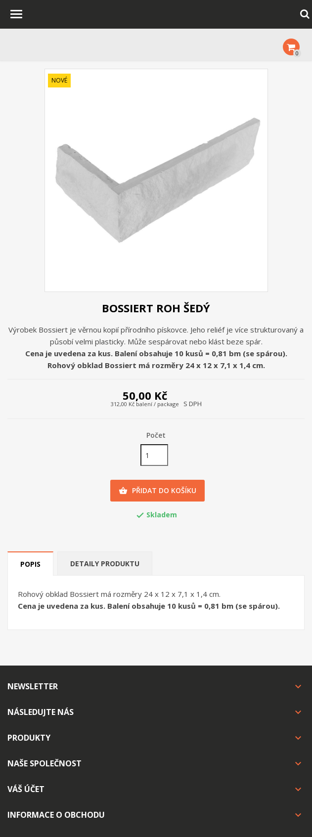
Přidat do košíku (157, 491)
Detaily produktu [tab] (104, 563)
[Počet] (154, 455)
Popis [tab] (30, 564)
